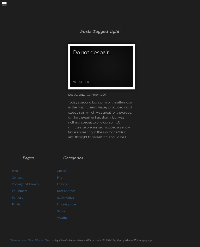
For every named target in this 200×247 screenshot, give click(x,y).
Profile (16, 204)
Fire (59, 177)
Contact (17, 177)
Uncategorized (67, 204)
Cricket (62, 171)
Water (61, 211)
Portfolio (17, 197)
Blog (15, 171)
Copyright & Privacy (25, 184)
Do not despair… (92, 52)
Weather (81, 82)
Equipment (19, 191)
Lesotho (62, 184)
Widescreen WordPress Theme (32, 240)
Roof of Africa (66, 191)
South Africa (65, 197)
